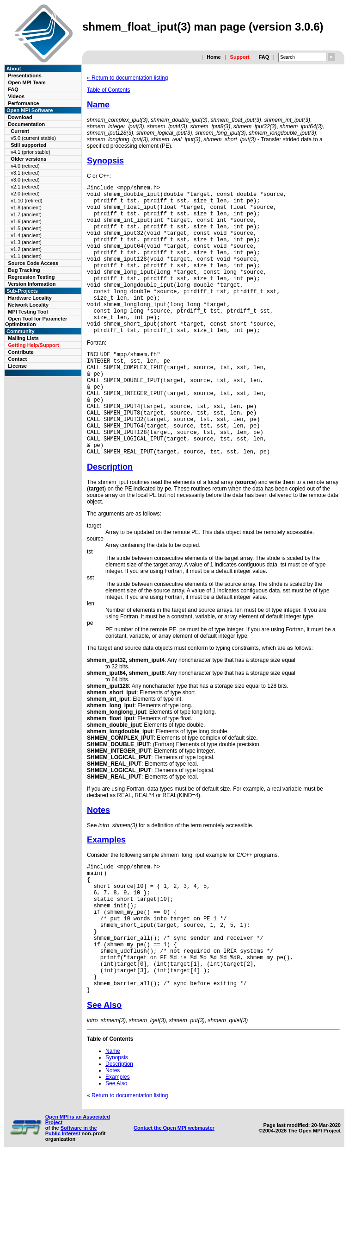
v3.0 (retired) (25, 179)
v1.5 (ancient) (26, 228)
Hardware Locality (30, 298)
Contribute (21, 352)
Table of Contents (108, 90)
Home (214, 57)
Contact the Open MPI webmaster (174, 1210)
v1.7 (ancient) (26, 214)
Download (20, 117)
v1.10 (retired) (26, 200)
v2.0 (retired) (25, 193)
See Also (104, 1087)
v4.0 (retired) (25, 166)
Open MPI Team (27, 82)
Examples (106, 894)
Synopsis (105, 160)
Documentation (26, 124)
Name (98, 104)
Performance (23, 103)
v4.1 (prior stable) (30, 152)
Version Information (31, 284)
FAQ (264, 57)
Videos (16, 96)
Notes (98, 864)
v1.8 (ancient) (26, 207)
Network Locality (28, 305)
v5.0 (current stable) (33, 138)
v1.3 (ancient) (26, 242)
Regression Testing (31, 277)
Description (110, 521)
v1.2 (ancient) (26, 249)
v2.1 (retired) (25, 186)
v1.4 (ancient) (26, 235)
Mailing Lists (23, 338)
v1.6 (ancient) (26, 221)
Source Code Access (33, 263)
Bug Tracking (24, 270)
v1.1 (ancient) (26, 256)
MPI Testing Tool (28, 311)
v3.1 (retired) (25, 173)
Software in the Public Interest (71, 1212)
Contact (17, 359)
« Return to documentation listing (127, 78)
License (17, 366)
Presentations (25, 75)
